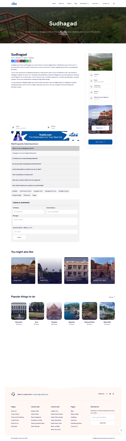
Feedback (74, 417)
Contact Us (106, 3)
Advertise (74, 420)
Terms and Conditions (17, 417)
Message (15, 216)
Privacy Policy (15, 414)
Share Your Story (56, 429)
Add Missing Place (76, 423)
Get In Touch (100, 142)
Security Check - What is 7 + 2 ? (22, 228)
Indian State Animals (57, 417)
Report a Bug (74, 414)
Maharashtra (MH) (99, 82)
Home (54, 3)
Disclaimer (14, 426)
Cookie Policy (15, 420)
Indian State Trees (56, 423)
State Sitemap (35, 426)
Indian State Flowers (57, 414)
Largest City (54, 411)
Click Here (96, 99)
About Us (61, 3)
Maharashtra (19, 58)
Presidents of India (36, 420)
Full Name (16, 208)
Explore (69, 3)
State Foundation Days (37, 423)
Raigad (25, 58)
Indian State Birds (56, 420)
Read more (100, 128)
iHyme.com (112, 438)
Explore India (35, 411)
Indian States (35, 414)
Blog (75, 3)
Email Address (51, 208)
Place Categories (36, 417)
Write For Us (14, 423)
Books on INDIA (55, 426)
